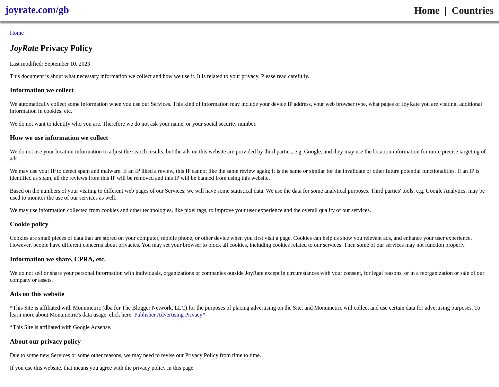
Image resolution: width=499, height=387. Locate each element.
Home (426, 10)
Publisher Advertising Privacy (168, 314)
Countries (472, 10)
